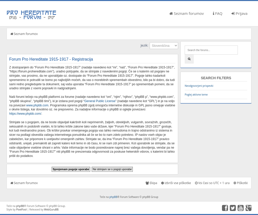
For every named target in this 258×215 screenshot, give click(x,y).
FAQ (217, 13)
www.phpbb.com (37, 105)
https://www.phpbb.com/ (25, 113)
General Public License (99, 101)
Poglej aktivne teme (196, 94)
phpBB (113, 197)
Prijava (240, 13)
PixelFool (21, 209)
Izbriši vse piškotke (176, 183)
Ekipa (151, 183)
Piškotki (241, 183)
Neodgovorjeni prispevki (199, 86)
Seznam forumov (186, 13)
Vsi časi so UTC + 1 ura (212, 183)
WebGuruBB (51, 209)
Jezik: (144, 45)
